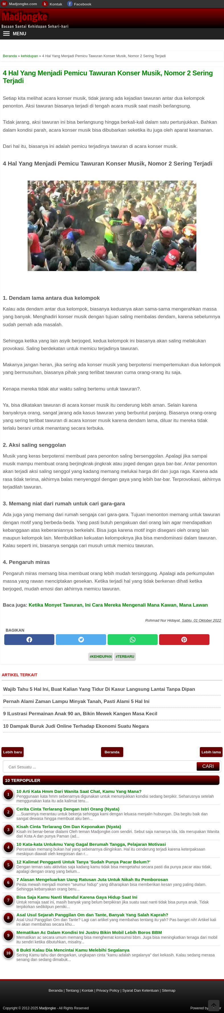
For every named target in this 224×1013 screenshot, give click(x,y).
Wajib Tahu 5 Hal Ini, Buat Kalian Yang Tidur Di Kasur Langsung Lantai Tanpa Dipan (99, 689)
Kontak (56, 4)
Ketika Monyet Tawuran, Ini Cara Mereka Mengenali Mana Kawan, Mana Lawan (118, 605)
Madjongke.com (23, 4)
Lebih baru (12, 752)
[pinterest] (184, 639)
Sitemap (168, 990)
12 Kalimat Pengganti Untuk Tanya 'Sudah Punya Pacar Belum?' (83, 861)
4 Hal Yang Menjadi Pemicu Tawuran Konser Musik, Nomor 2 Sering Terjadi (108, 76)
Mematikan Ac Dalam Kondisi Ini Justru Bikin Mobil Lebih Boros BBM (89, 932)
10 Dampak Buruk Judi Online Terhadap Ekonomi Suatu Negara (76, 726)
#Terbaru (125, 657)
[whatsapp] (133, 639)
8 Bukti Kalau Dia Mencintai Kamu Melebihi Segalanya (73, 950)
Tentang (72, 990)
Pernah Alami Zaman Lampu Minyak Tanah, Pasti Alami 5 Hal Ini (76, 701)
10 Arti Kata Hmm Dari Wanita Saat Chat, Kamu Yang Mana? (79, 791)
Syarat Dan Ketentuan (140, 990)
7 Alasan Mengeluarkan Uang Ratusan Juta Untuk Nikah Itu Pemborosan (92, 879)
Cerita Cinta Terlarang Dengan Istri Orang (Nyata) (68, 809)
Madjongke (24, 17)
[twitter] (81, 639)
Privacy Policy (107, 990)
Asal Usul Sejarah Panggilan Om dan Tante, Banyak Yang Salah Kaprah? (92, 914)
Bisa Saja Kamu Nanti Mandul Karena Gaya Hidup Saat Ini (77, 897)
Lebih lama (211, 752)
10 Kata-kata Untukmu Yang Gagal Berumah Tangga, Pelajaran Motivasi (91, 844)
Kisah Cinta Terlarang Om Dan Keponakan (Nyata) (69, 826)
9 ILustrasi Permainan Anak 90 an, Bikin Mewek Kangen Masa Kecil (80, 713)
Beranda (111, 752)
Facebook (82, 4)
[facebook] (29, 639)
